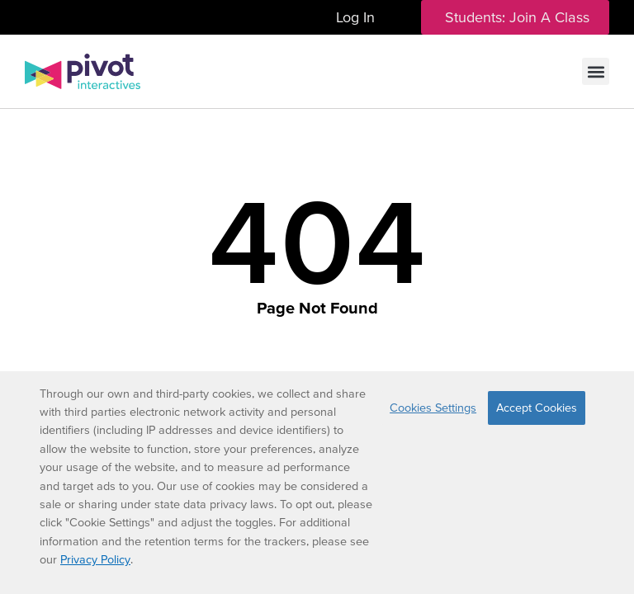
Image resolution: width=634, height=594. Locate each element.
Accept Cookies (536, 407)
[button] (595, 71)
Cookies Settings (433, 407)
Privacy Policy (95, 559)
